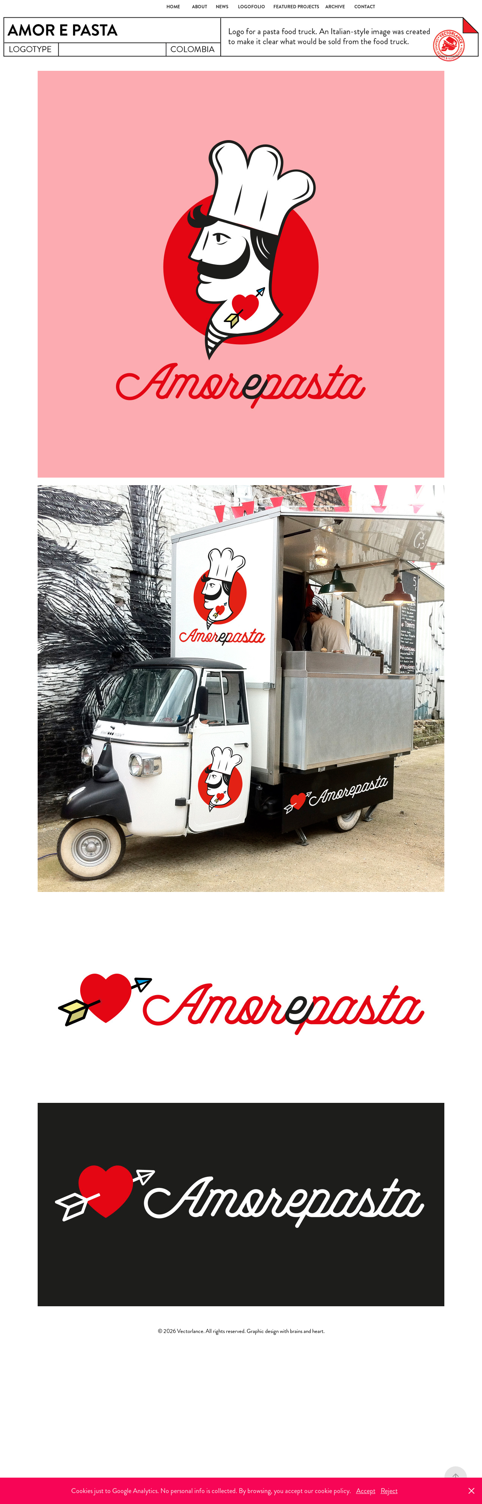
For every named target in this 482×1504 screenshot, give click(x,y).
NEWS (222, 6)
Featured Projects (296, 6)
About (199, 6)
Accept (365, 1491)
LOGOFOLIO (251, 6)
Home (173, 6)
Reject (389, 1491)
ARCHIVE (335, 6)
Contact (364, 6)
